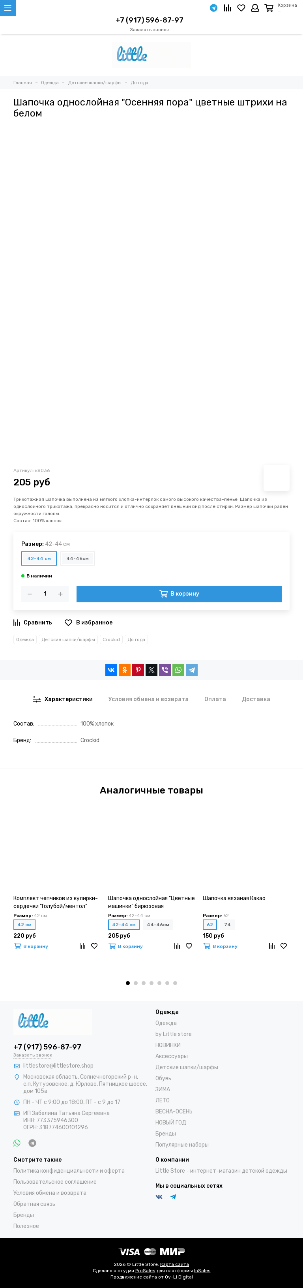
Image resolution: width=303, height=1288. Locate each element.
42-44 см (39, 558)
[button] (128, 983)
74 (227, 924)
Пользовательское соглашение (55, 1182)
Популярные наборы (182, 1144)
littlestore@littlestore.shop (58, 1065)
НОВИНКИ (168, 1045)
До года (136, 639)
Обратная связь (34, 1204)
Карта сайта (174, 1264)
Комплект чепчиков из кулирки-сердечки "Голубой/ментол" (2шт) (55, 902)
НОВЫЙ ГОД (170, 1122)
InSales (202, 1270)
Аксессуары (171, 1056)
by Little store (173, 1034)
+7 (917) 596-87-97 (149, 20)
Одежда (25, 639)
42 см (24, 924)
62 (210, 924)
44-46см (77, 558)
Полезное (26, 1226)
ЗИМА (162, 1089)
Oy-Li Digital (179, 1277)
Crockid (111, 639)
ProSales (145, 1270)
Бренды (165, 1133)
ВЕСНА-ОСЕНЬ (174, 1111)
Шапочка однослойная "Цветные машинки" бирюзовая (151, 902)
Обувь (163, 1078)
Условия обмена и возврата (49, 1193)
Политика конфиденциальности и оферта (69, 1171)
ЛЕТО (162, 1100)
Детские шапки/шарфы (68, 639)
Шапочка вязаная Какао (234, 898)
